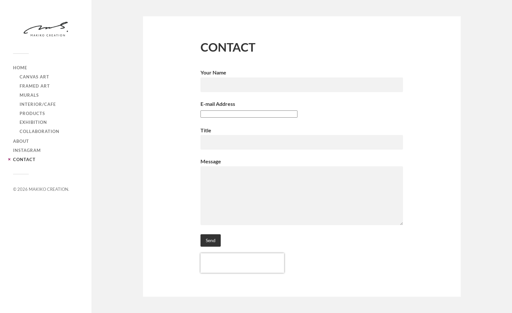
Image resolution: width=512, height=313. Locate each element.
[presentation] (242, 263)
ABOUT (21, 141)
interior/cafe (38, 104)
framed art (35, 86)
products (32, 113)
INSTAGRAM (27, 150)
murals (29, 95)
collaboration (39, 131)
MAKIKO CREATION (48, 189)
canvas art (34, 76)
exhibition (33, 122)
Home (20, 67)
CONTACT (24, 159)
